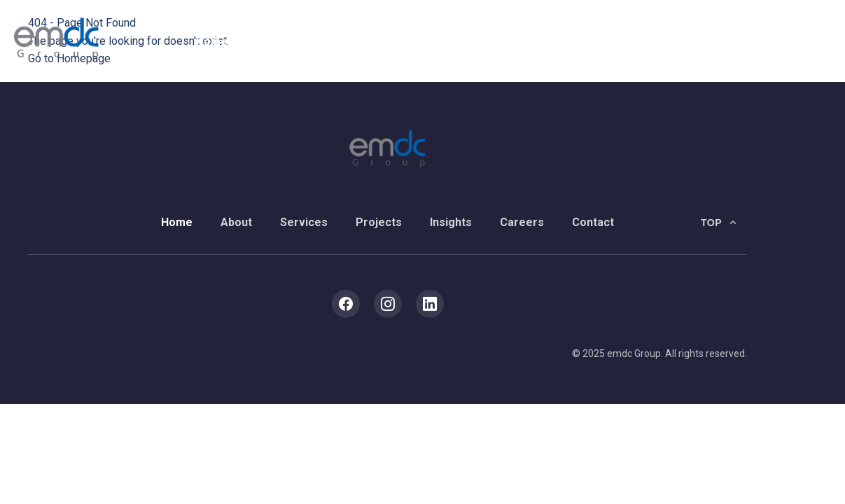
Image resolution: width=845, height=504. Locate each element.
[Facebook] (346, 304)
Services (339, 41)
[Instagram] (388, 304)
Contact (628, 41)
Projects (414, 41)
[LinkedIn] (430, 304)
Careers (557, 41)
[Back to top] (719, 222)
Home (212, 41)
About (271, 41)
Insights (486, 41)
